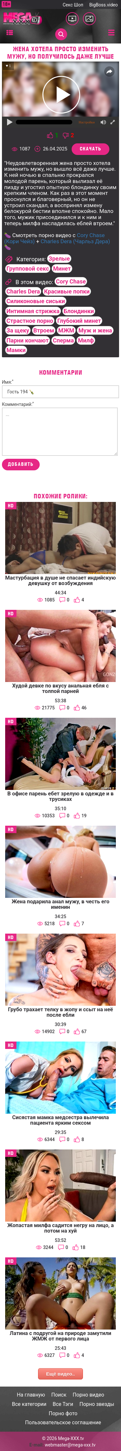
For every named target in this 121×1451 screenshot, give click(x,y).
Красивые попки (67, 291)
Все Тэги (63, 1404)
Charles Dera (23, 291)
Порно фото (63, 1413)
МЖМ (66, 330)
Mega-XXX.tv (71, 1438)
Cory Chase (71, 281)
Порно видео (88, 1395)
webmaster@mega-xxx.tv (70, 1444)
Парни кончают (27, 340)
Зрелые (59, 258)
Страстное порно (29, 320)
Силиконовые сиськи (35, 301)
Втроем (43, 330)
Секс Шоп (73, 4)
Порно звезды (96, 1404)
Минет (62, 268)
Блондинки (79, 311)
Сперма (63, 340)
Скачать (90, 149)
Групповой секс (27, 268)
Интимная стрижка (32, 311)
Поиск (58, 1395)
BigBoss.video (103, 4)
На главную (31, 1395)
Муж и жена (95, 330)
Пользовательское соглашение (63, 1422)
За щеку (17, 330)
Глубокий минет (79, 320)
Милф (86, 340)
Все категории (29, 1404)
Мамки (15, 350)
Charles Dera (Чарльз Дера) (75, 241)
